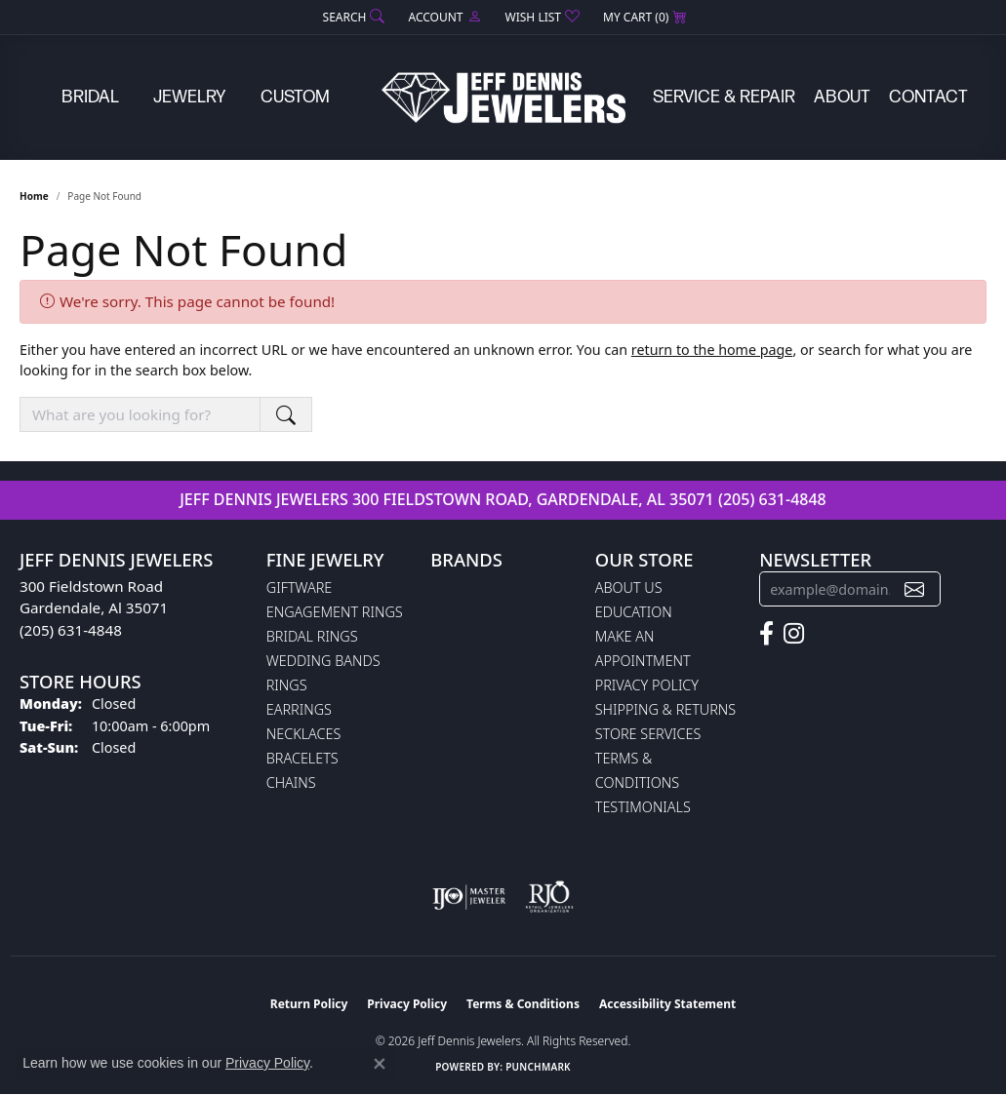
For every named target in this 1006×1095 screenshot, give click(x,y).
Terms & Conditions (523, 1004)
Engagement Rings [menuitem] (334, 612)
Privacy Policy (647, 685)
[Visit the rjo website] (549, 897)
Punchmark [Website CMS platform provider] (538, 1067)
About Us (629, 587)
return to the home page (712, 349)
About (842, 97)
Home (34, 196)
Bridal (90, 97)
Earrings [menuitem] (299, 709)
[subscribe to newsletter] (914, 589)
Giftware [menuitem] (299, 587)
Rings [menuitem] (286, 685)
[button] (352, 17)
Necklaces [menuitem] (304, 733)
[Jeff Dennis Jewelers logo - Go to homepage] (503, 97)
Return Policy (309, 1004)
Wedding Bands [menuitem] (323, 660)
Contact (928, 97)
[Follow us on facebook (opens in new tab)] (766, 633)
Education (633, 612)
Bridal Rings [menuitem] (312, 636)
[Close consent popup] (379, 1064)
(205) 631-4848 (772, 499)
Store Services (648, 733)
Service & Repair (724, 97)
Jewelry (189, 97)
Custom (295, 97)
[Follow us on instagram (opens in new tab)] (794, 633)
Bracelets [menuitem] (302, 758)
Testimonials (643, 807)
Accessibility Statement (667, 1004)
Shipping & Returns (665, 709)
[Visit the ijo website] (468, 897)
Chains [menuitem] (291, 782)
